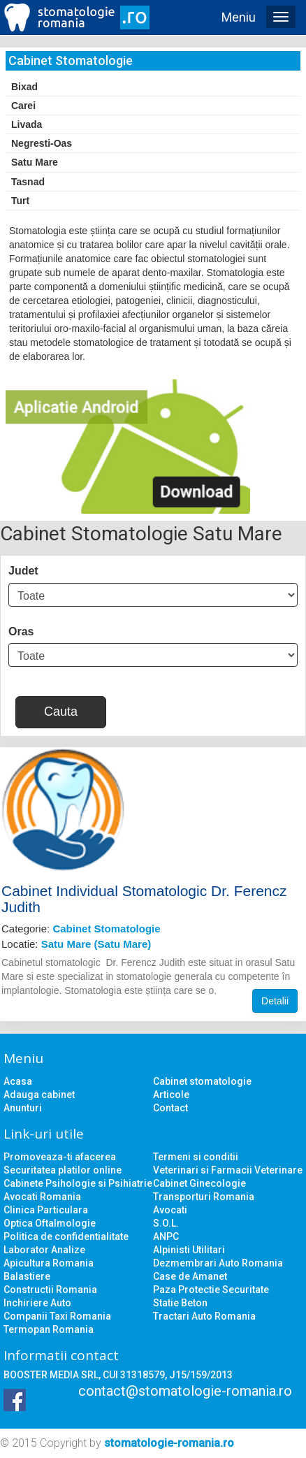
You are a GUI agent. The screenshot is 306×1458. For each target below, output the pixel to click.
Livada (26, 124)
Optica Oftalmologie (49, 1223)
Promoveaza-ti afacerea (59, 1157)
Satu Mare (34, 162)
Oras (21, 631)
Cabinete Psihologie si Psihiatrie (77, 1183)
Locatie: (76, 944)
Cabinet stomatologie (202, 1081)
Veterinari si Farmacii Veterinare (228, 1170)
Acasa (17, 1081)
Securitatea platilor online (62, 1170)
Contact (170, 1108)
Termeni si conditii (195, 1157)
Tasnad (28, 181)
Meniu (238, 17)
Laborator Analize (44, 1250)
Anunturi (22, 1108)
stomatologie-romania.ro (169, 1443)
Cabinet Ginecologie (199, 1183)
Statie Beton (180, 1303)
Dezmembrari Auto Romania (218, 1263)
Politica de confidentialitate (66, 1236)
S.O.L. (166, 1223)
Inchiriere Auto (37, 1303)
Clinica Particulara (45, 1210)
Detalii (275, 1000)
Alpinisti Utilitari (189, 1250)
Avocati (170, 1210)
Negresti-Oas (41, 143)
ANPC (166, 1236)
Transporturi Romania (203, 1196)
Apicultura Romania (48, 1263)
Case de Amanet (190, 1276)
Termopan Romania (48, 1329)
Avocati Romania (42, 1196)
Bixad (24, 86)
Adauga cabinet (39, 1094)
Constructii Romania (50, 1289)
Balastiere (26, 1276)
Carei (23, 105)
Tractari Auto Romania (204, 1316)
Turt (20, 200)
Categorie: (81, 928)
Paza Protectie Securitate (211, 1289)
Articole (171, 1094)
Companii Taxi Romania (57, 1316)
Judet (23, 571)
